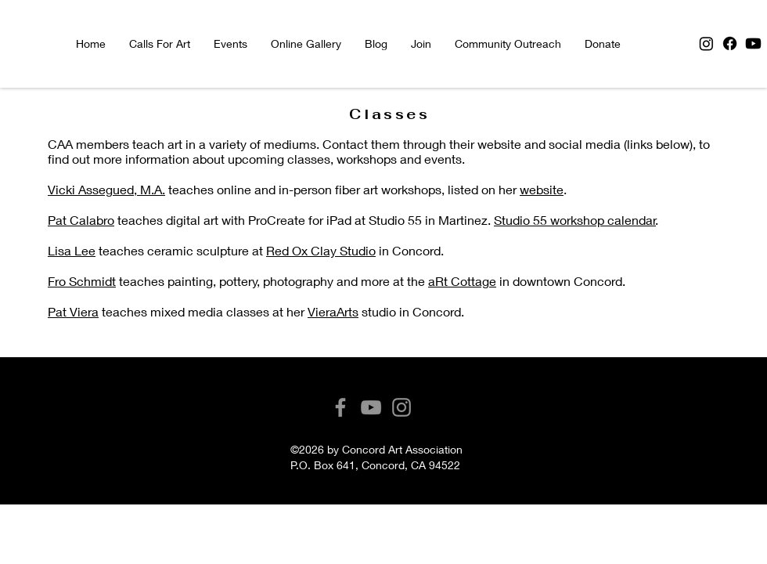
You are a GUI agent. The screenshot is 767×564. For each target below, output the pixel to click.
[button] (230, 44)
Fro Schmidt (82, 280)
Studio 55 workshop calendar (575, 219)
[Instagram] (706, 43)
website (542, 189)
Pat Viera (73, 311)
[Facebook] (730, 43)
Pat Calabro (81, 219)
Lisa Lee (71, 250)
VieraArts (333, 311)
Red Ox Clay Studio (321, 250)
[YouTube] (371, 407)
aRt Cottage (462, 280)
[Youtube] (753, 43)
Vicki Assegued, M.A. (106, 189)
